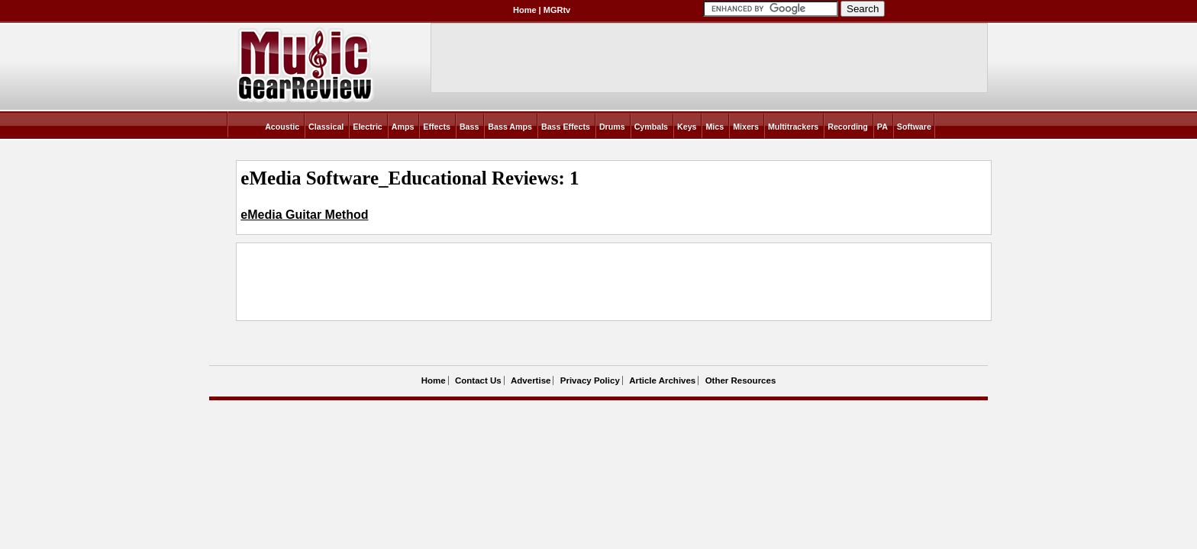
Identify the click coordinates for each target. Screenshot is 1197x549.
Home (525, 9)
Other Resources (740, 380)
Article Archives (662, 380)
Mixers (746, 126)
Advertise (530, 380)
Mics (714, 126)
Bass (469, 126)
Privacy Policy (590, 380)
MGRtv (557, 9)
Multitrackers (793, 126)
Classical (326, 126)
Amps (403, 126)
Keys (686, 126)
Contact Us (478, 380)
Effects (436, 126)
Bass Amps (510, 126)
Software (914, 126)
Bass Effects (565, 126)
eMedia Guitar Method (304, 214)
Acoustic (282, 126)
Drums (612, 126)
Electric (367, 126)
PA (882, 126)
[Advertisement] (518, 282)
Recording (848, 126)
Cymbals (651, 126)
